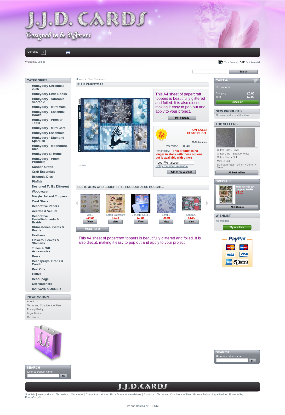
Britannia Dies (42, 176)
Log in (41, 61)
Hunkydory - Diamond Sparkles (48, 139)
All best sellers (236, 172)
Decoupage (40, 279)
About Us (32, 301)
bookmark (80, 71)
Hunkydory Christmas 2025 (48, 87)
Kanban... (191, 214)
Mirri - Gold (223, 161)
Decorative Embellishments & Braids (45, 219)
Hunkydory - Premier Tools (47, 121)
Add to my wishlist (181, 172)
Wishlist (223, 215)
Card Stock (40, 201)
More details (182, 117)
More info (92, 228)
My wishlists (237, 227)
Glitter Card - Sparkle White (233, 153)
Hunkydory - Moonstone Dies (50, 147)
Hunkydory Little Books (49, 94)
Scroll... (166, 214)
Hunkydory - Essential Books (48, 113)
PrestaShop (32, 397)
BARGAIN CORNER (46, 289)
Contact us (92, 394)
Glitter (36, 274)
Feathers (38, 235)
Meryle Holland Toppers (49, 196)
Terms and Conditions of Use (44, 305)
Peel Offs (38, 269)
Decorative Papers (45, 206)
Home (32, 71)
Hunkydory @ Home (47, 153)
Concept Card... (140, 214)
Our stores (33, 317)
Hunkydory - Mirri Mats (49, 107)
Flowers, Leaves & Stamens (45, 241)
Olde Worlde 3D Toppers (245, 188)
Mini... (89, 214)
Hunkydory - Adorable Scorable (48, 100)
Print (84, 165)
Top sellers (227, 124)
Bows (36, 256)
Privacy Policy (35, 309)
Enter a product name (40, 371)
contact (48, 71)
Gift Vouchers (42, 284)
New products (229, 111)
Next (207, 203)
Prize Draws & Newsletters (125, 394)
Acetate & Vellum (44, 211)
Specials (224, 181)
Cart (220, 80)
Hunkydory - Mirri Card (49, 128)
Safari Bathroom (115, 214)
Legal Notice (34, 313)
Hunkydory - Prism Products (46, 160)
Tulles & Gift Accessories (41, 249)
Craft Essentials (43, 171)
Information (38, 297)
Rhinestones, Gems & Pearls (48, 228)
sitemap (64, 71)
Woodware (40, 191)
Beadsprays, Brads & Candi (47, 262)
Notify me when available (171, 166)
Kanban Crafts (42, 167)
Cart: (248, 62)
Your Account (231, 62)
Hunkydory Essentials (48, 133)
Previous (77, 203)
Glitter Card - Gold (227, 157)
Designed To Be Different (50, 186)
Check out (237, 102)
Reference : (172, 146)
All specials (237, 207)
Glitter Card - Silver (228, 150)
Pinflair (37, 181)
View (90, 221)
